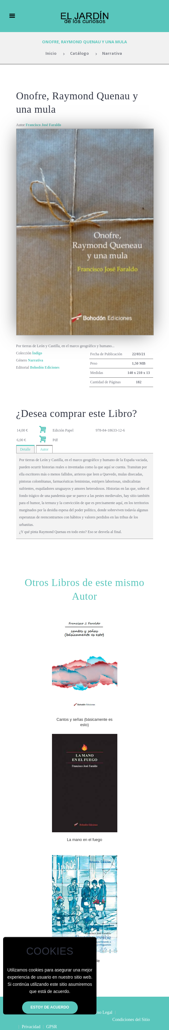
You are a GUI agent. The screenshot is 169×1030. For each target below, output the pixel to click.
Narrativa (113, 53)
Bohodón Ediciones (45, 367)
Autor (44, 449)
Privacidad (68, 1019)
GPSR (89, 1019)
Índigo (37, 353)
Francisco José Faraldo (44, 125)
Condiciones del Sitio (35, 1019)
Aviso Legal (101, 1012)
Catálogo (79, 53)
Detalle (25, 449)
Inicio (50, 53)
